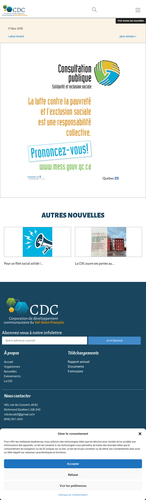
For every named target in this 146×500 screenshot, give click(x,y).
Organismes (12, 367)
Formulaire (75, 371)
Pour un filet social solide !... (23, 263)
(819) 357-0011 (13, 419)
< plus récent (16, 36)
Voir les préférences (73, 486)
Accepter (73, 464)
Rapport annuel (78, 362)
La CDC (8, 381)
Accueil (8, 362)
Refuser (73, 475)
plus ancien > (128, 36)
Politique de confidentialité (73, 495)
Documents (76, 366)
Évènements (12, 376)
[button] (140, 434)
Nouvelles (10, 371)
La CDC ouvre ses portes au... (94, 263)
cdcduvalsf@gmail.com (19, 414)
